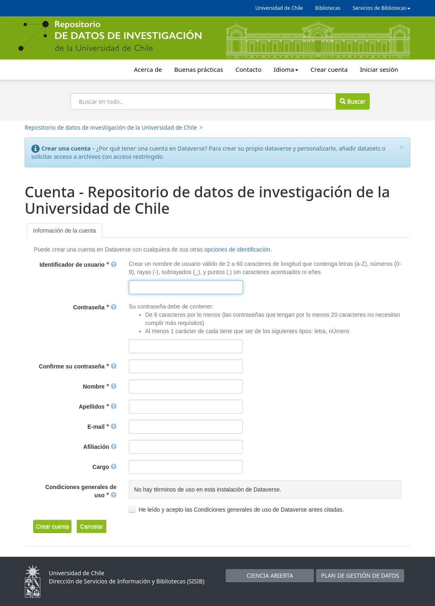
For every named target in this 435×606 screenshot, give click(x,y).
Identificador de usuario (77, 264)
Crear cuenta (329, 69)
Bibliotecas (327, 8)
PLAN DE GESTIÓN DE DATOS (360, 575)
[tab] (64, 230)
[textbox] (186, 287)
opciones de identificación (237, 249)
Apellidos (98, 406)
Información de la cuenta (64, 230)
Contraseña (95, 307)
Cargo (104, 467)
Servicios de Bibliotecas (381, 8)
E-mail (102, 426)
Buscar (352, 101)
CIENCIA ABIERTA (270, 575)
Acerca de (148, 69)
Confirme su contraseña (78, 366)
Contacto (248, 69)
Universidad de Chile (279, 8)
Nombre (100, 386)
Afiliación (100, 447)
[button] (52, 526)
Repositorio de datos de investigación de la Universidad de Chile (111, 127)
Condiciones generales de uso (81, 491)
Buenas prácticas (198, 69)
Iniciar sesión (379, 69)
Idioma (286, 69)
